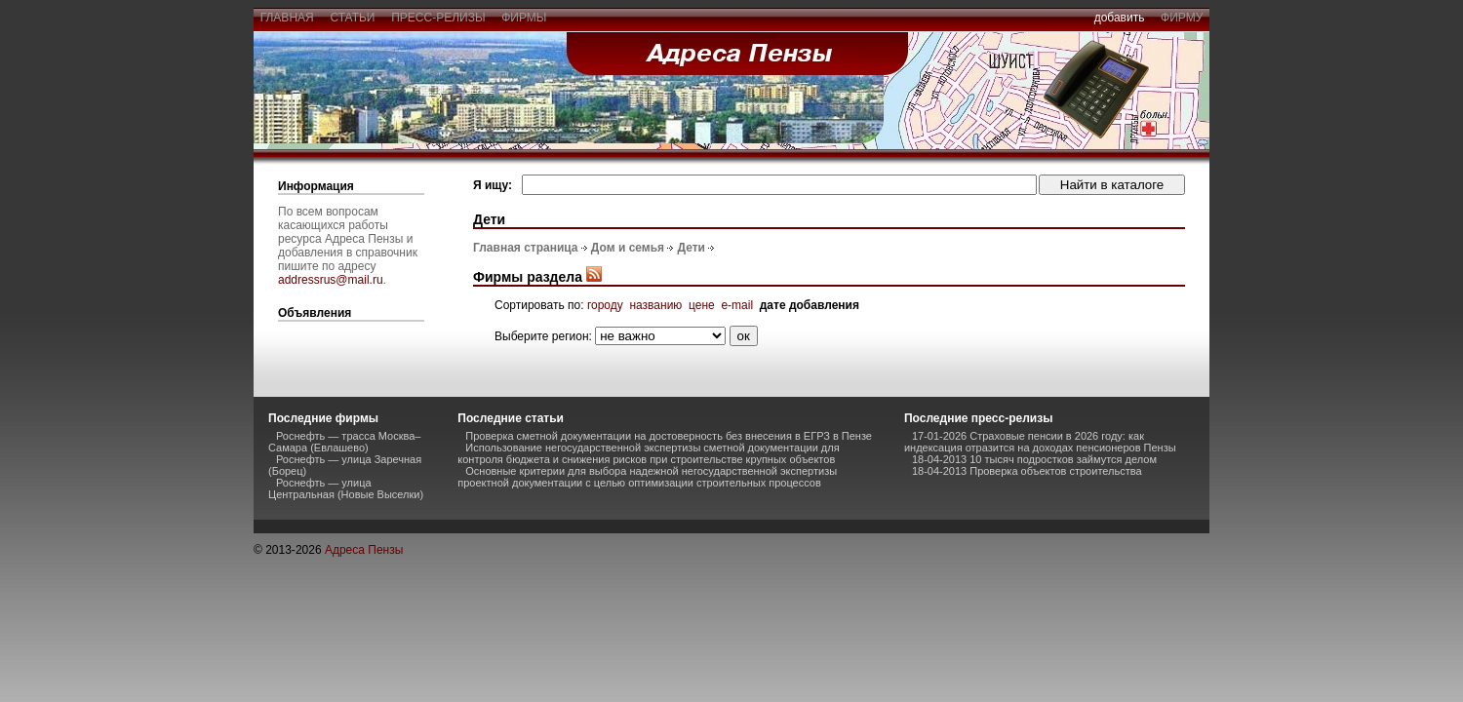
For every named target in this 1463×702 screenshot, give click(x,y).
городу (605, 305)
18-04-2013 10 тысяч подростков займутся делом (1034, 459)
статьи (352, 17)
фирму (1181, 17)
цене (702, 305)
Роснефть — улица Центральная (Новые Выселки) (345, 488)
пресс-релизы (439, 17)
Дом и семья (627, 247)
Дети (690, 247)
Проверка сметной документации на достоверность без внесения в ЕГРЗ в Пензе (668, 436)
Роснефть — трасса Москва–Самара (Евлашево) (344, 441)
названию (655, 305)
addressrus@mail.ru (330, 280)
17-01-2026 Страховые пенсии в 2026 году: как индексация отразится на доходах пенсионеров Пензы (1040, 441)
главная (287, 17)
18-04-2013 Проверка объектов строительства (1027, 471)
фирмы (524, 17)
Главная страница (525, 247)
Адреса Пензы (364, 550)
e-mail (737, 305)
